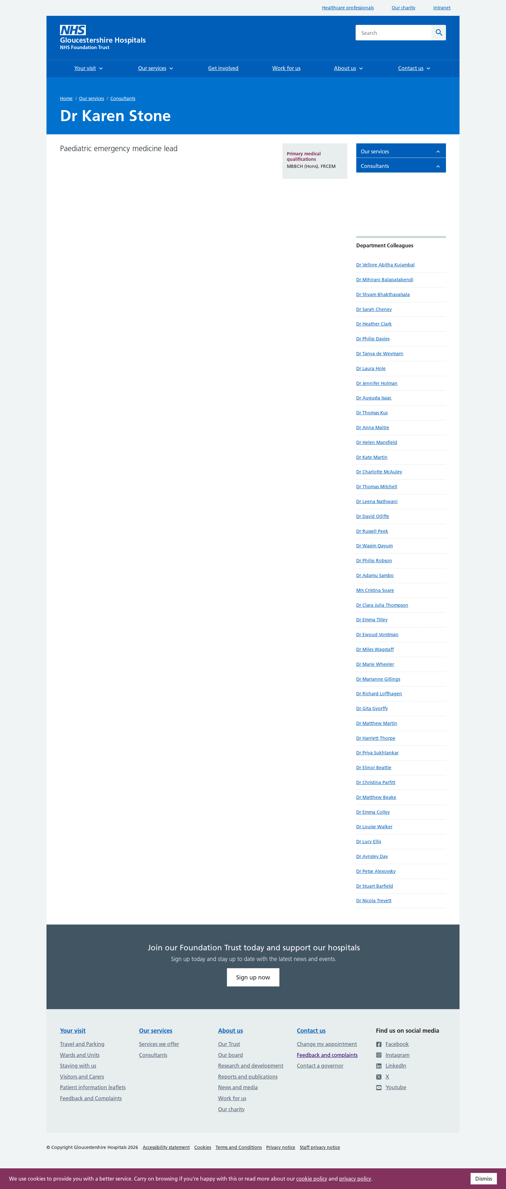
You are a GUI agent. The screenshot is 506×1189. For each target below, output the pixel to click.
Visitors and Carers (82, 1076)
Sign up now (253, 977)
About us (230, 1030)
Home (66, 98)
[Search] (438, 32)
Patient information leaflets (93, 1087)
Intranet (441, 8)
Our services (91, 98)
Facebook (392, 1044)
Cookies (202, 1147)
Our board (230, 1055)
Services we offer (159, 1044)
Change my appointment (327, 1044)
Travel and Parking (82, 1044)
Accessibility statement (166, 1147)
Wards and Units (79, 1055)
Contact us (311, 1030)
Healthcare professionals (348, 8)
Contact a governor (320, 1065)
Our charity (403, 8)
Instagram (393, 1055)
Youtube (391, 1087)
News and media (238, 1087)
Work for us (232, 1098)
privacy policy (355, 1178)
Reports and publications (248, 1076)
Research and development (250, 1065)
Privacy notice (280, 1147)
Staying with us (78, 1065)
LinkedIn (391, 1065)
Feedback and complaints (327, 1055)
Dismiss (483, 1178)
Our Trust (229, 1044)
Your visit (73, 1030)
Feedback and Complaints (91, 1098)
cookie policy (311, 1178)
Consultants (122, 98)
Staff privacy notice (320, 1147)
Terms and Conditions (239, 1147)
